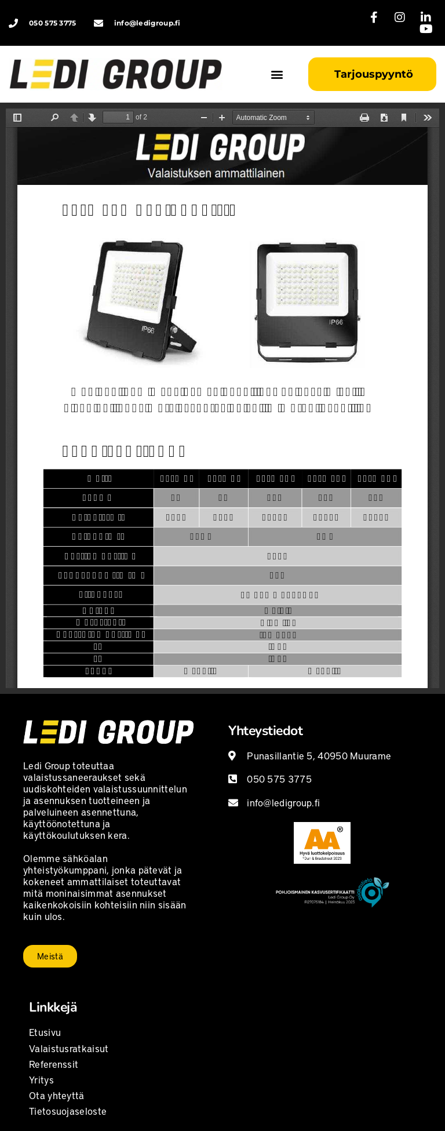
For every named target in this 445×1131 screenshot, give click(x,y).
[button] (276, 74)
